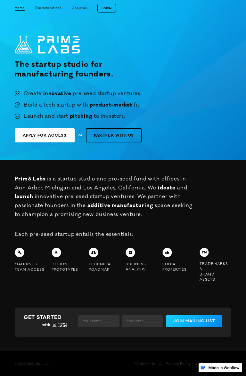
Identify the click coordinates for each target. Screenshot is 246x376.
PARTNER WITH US (101, 135)
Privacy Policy (188, 363)
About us (79, 8)
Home (20, 8)
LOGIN (106, 8)
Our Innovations (48, 8)
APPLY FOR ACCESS (41, 135)
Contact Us (160, 363)
